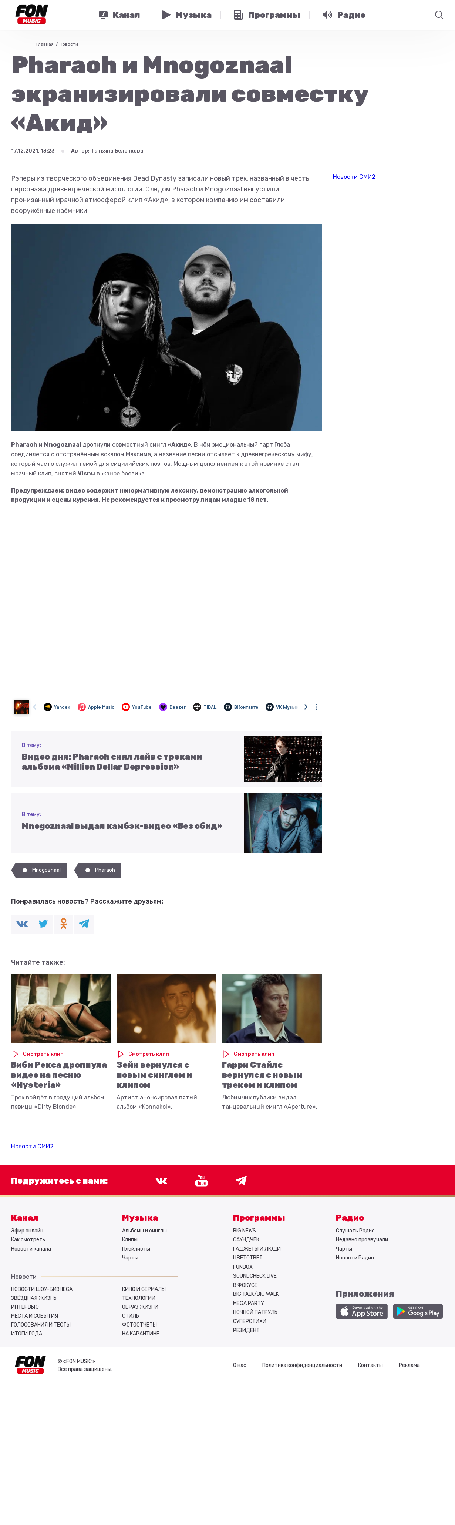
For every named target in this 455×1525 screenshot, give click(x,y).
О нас (239, 1365)
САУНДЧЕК (246, 1240)
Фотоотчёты (139, 1325)
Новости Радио (355, 1258)
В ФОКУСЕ (245, 1285)
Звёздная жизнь (34, 1298)
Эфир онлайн (27, 1231)
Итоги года (26, 1334)
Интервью (25, 1307)
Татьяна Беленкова (117, 151)
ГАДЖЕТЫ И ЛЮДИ (257, 1249)
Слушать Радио (355, 1231)
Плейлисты (136, 1249)
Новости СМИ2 (32, 1146)
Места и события (34, 1316)
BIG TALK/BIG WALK (256, 1294)
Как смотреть (28, 1240)
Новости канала (31, 1249)
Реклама (409, 1365)
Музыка (140, 1218)
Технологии (138, 1298)
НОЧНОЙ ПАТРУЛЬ (255, 1312)
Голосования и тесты (41, 1325)
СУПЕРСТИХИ (249, 1321)
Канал (24, 1218)
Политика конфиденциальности (302, 1365)
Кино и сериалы (144, 1289)
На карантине (140, 1334)
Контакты (370, 1365)
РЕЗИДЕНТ (246, 1330)
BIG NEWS (244, 1231)
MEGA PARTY (248, 1303)
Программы (259, 1218)
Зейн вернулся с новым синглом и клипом (154, 1075)
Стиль (130, 1316)
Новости (69, 44)
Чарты (130, 1258)
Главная (45, 44)
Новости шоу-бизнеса (42, 1289)
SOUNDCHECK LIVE (255, 1276)
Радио (350, 1218)
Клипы (130, 1240)
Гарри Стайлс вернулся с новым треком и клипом (262, 1075)
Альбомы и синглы (144, 1231)
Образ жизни (140, 1307)
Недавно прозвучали (362, 1240)
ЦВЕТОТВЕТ (248, 1258)
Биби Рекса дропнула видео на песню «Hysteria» (59, 1075)
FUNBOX (243, 1267)
